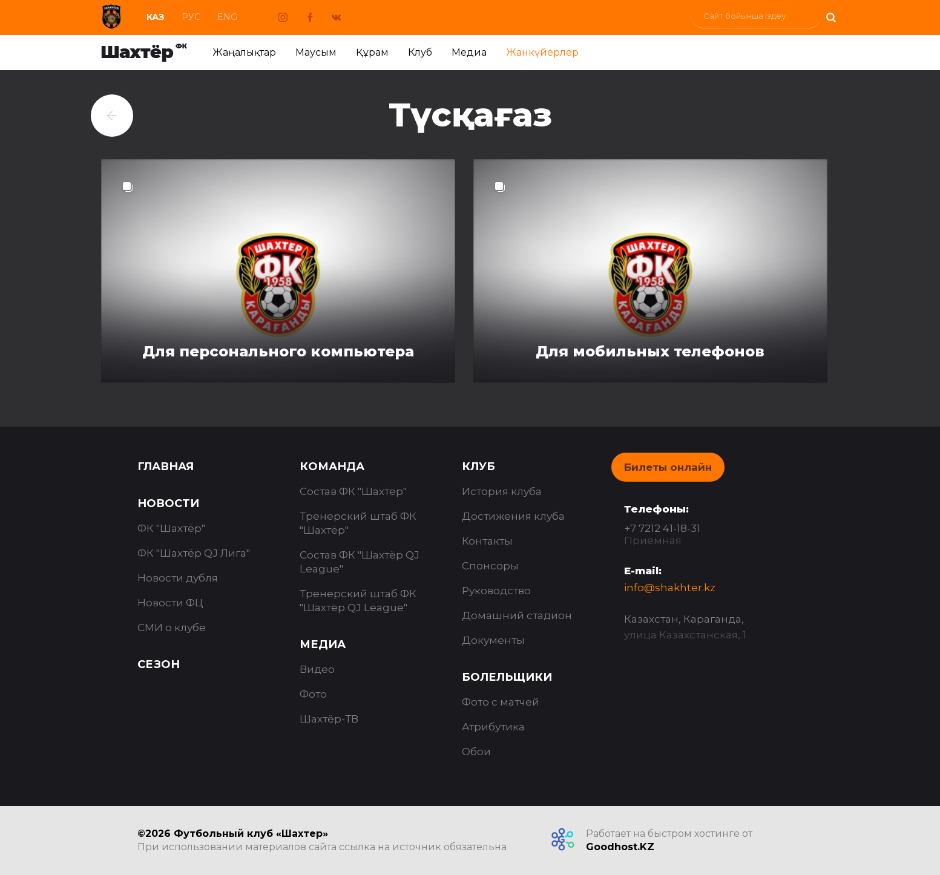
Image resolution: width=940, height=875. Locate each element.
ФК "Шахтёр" (171, 528)
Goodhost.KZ (620, 847)
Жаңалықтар (244, 52)
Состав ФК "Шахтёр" (353, 491)
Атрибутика (493, 727)
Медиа (469, 52)
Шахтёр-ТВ (329, 719)
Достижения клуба (513, 516)
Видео (317, 669)
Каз (155, 16)
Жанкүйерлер (542, 52)
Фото (313, 694)
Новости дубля (177, 578)
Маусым (316, 52)
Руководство (496, 591)
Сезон (158, 664)
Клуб (420, 52)
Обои (476, 752)
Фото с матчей (500, 702)
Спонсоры (490, 566)
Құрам (372, 52)
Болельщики (507, 677)
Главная (165, 466)
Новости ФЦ (170, 603)
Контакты (487, 541)
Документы (493, 640)
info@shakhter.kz (669, 588)
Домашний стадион (517, 615)
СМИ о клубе (171, 627)
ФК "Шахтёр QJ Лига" (193, 553)
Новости (168, 503)
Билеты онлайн (668, 467)
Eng (227, 16)
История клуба (502, 491)
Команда (332, 466)
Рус (191, 16)
